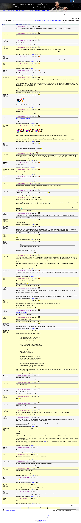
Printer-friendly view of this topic (9, 510)
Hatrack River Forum (39, 20)
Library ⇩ (18, 10)
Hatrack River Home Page (43, 515)
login (58, 14)
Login (13, 20)
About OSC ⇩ (11, 10)
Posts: (18, 44)
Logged (32, 44)
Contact (43, 10)
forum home (67, 14)
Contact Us (34, 515)
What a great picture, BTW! (22, 312)
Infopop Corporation (42, 520)
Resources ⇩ (31, 10)
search (61, 14)
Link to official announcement (23, 118)
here (35, 272)
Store (47, 10)
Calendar (37, 10)
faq (63, 14)
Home (4, 10)
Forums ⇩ (23, 10)
